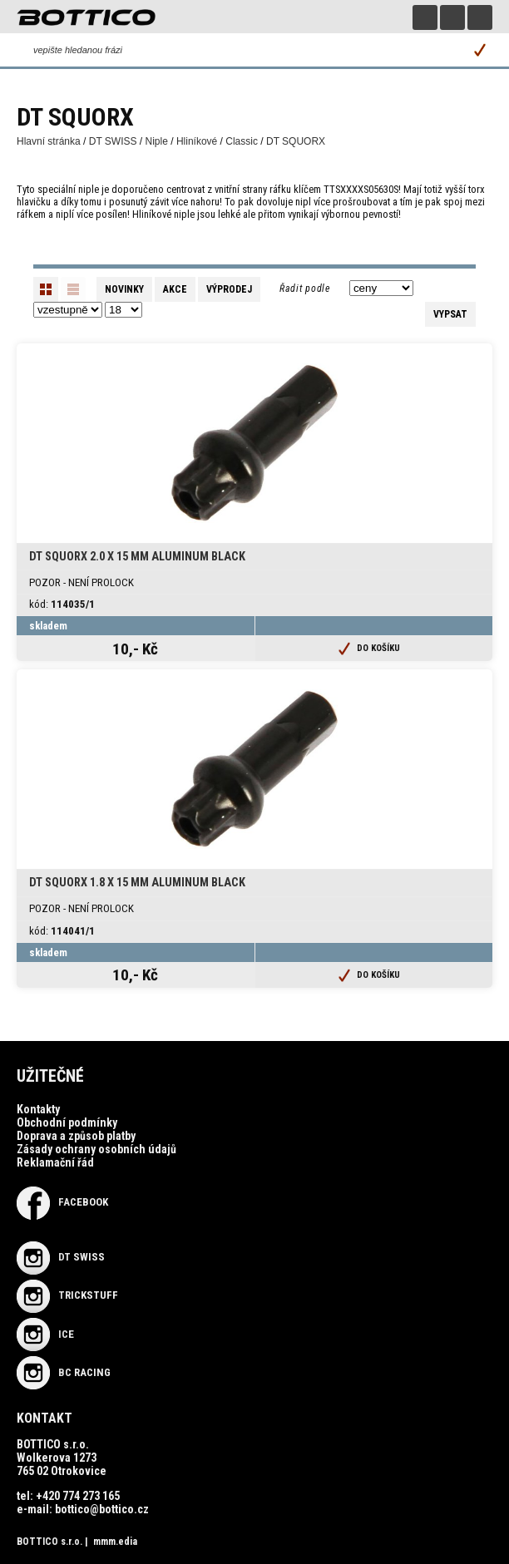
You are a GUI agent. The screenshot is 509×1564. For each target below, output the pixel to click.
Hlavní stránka (49, 141)
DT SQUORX (295, 141)
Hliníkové (196, 141)
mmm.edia (115, 1541)
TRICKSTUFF (67, 1295)
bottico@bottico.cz (102, 1509)
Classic (241, 141)
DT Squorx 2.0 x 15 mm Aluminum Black (137, 557)
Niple (157, 141)
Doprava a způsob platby (76, 1135)
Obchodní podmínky (67, 1122)
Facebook (62, 1202)
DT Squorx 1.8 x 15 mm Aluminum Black (137, 883)
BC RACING (64, 1372)
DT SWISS (113, 141)
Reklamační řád (55, 1162)
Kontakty (38, 1109)
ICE (45, 1334)
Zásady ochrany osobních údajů (96, 1149)
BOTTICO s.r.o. (49, 1541)
